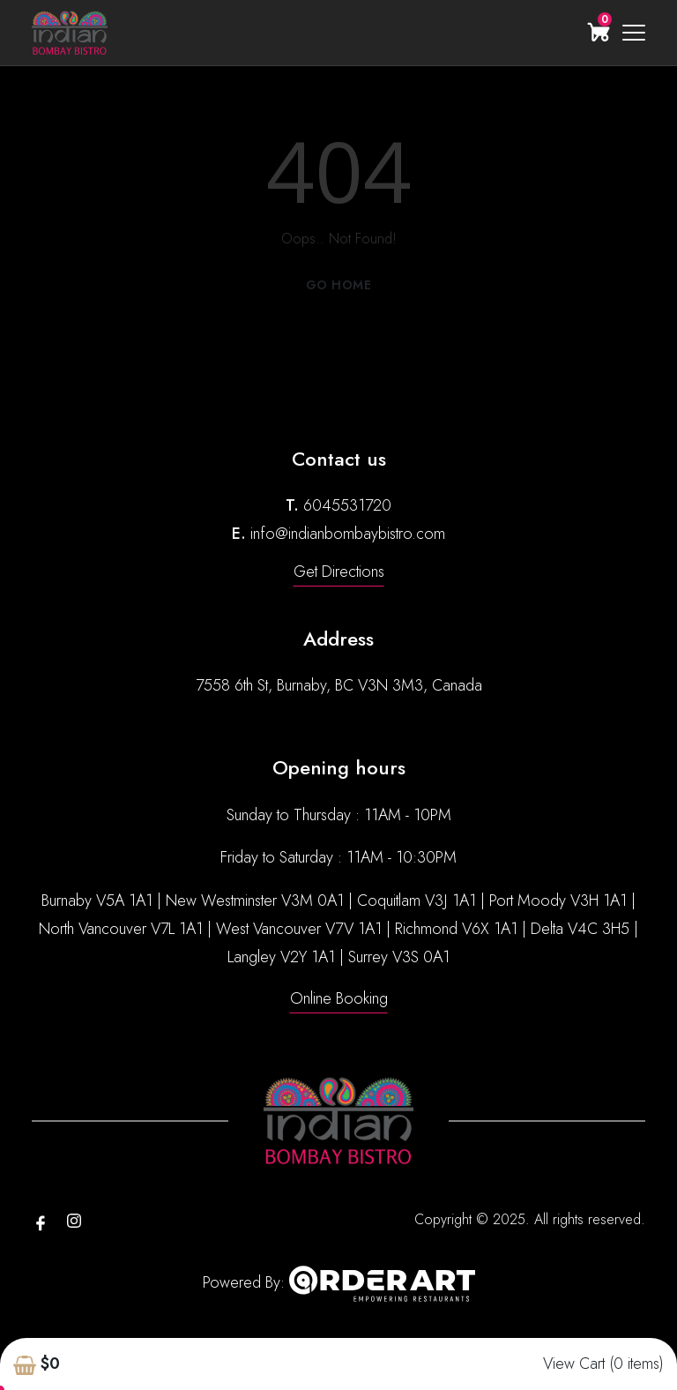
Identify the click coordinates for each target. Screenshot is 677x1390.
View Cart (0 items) (603, 1363)
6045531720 (347, 505)
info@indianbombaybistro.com (347, 533)
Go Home (339, 285)
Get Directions (339, 571)
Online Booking (339, 998)
